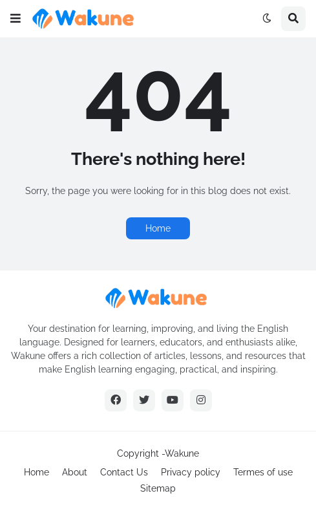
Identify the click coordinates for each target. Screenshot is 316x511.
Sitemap (158, 488)
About (74, 472)
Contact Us (124, 472)
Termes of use (263, 472)
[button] (15, 19)
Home (158, 228)
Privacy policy (190, 472)
